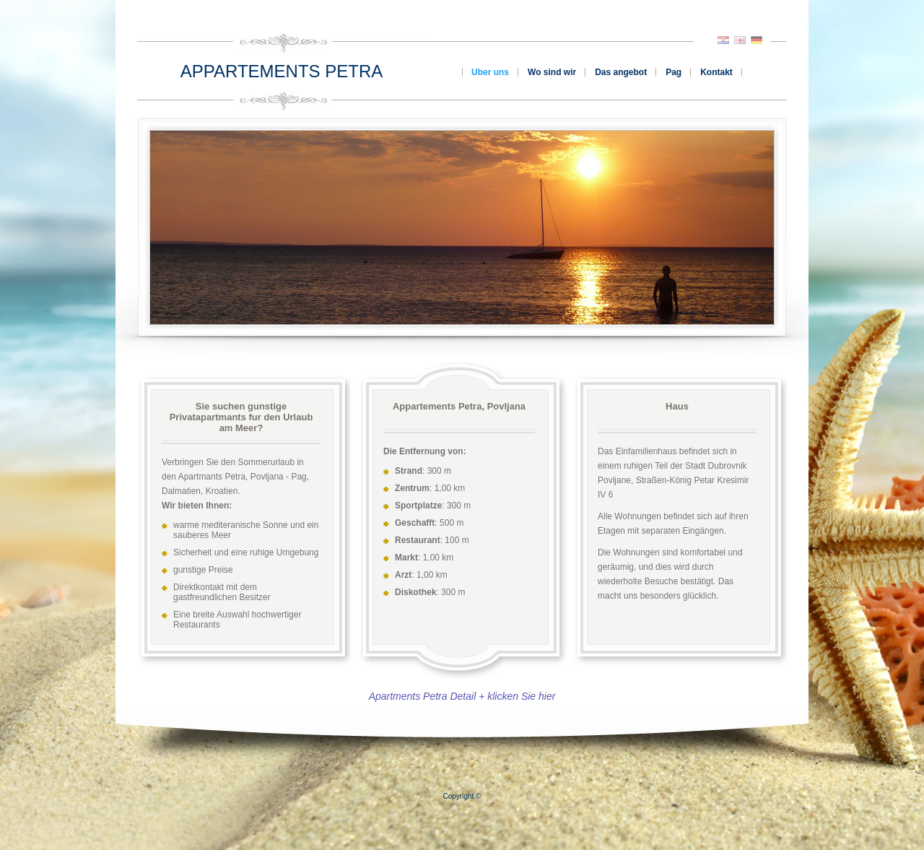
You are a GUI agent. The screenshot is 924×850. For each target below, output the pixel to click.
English (740, 40)
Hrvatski (723, 40)
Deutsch (756, 40)
